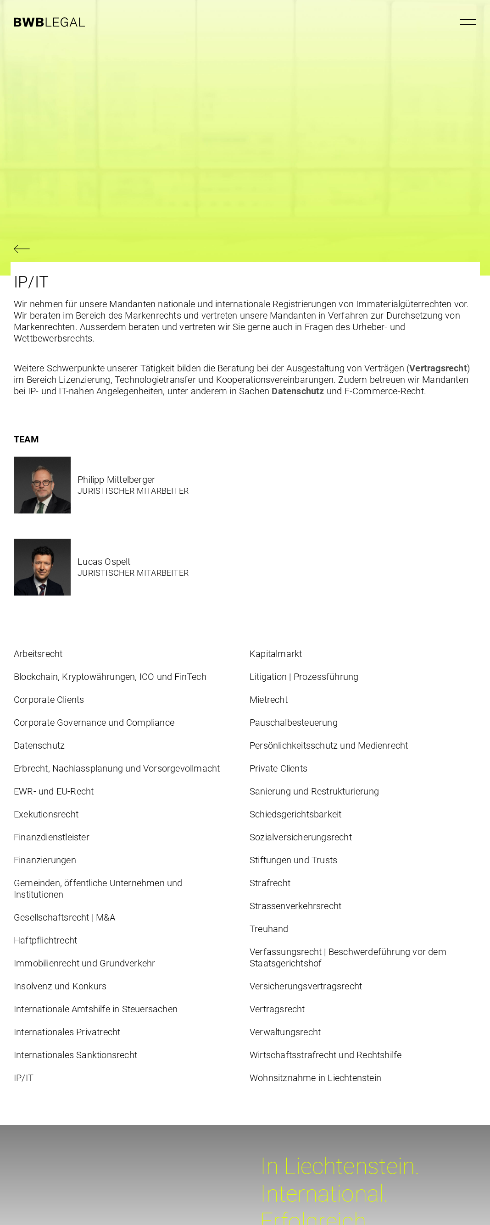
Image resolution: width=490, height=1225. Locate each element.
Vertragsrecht (438, 368)
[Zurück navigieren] (245, 250)
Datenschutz (298, 391)
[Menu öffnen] (468, 22)
